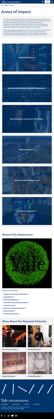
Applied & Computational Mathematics (15, 294)
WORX (22, 408)
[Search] (42, 2)
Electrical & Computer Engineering (14, 308)
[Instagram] (8, 415)
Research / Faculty (9, 5)
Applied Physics (8, 297)
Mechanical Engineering (11, 314)
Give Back (27, 404)
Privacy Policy (16, 404)
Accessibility (5, 404)
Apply (47, 1)
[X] (5, 416)
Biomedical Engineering (11, 299)
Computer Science (9, 305)
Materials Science (9, 311)
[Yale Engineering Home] (11, 1)
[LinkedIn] (16, 415)
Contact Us (36, 404)
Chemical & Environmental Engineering (15, 302)
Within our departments (30, 31)
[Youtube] (12, 415)
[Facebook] (1, 415)
